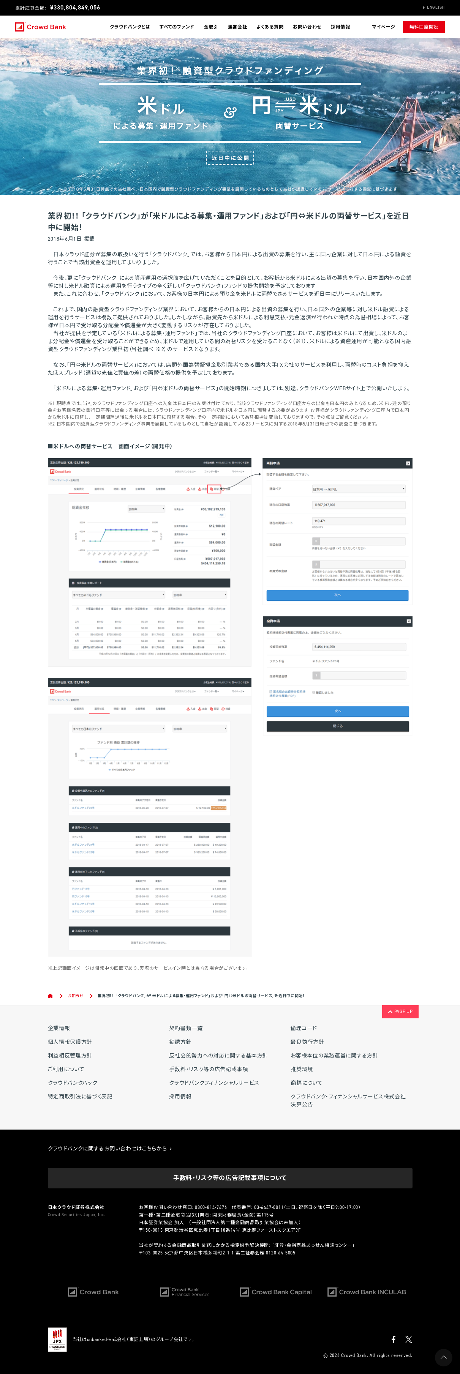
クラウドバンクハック (73, 1083)
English (436, 7)
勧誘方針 (180, 1042)
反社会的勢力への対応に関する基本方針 (218, 1055)
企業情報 (59, 1028)
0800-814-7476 (211, 1207)
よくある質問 (269, 27)
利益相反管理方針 (70, 1055)
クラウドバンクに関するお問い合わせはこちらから (110, 1148)
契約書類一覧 (185, 1028)
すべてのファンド (177, 27)
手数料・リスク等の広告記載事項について (230, 1178)
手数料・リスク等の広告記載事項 (208, 1069)
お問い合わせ (307, 27)
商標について (306, 1083)
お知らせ (75, 995)
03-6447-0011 (269, 1207)
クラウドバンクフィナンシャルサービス (214, 1083)
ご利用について (66, 1069)
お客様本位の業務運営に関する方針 (334, 1055)
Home (51, 996)
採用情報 (340, 27)
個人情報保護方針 (70, 1042)
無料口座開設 (423, 27)
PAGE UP (400, 1011)
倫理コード (304, 1028)
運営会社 (237, 27)
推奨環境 (302, 1069)
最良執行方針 (307, 1042)
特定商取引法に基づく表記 (80, 1096)
